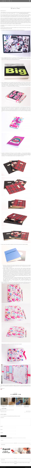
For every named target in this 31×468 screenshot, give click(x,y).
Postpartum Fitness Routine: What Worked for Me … (26, 406)
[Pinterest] (13, 394)
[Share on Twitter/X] (4, 408)
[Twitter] (10, 394)
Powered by (28, 467)
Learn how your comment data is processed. (19, 437)
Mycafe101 (15, 3)
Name (1, 426)
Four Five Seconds (27, 411)
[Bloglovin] (17, 394)
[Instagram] (12, 394)
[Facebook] (16, 394)
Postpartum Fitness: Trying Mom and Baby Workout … (4, 406)
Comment (2, 417)
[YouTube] (14, 394)
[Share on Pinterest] (5, 408)
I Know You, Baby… (3, 411)
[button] (30, 1)
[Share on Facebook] (2, 408)
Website (1, 432)
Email (1, 429)
